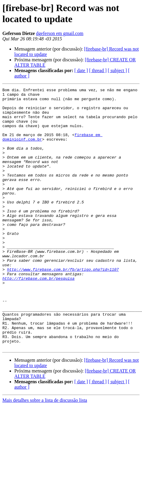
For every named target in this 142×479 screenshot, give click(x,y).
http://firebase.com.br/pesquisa (38, 317)
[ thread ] (98, 70)
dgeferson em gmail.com (60, 33)
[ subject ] (117, 70)
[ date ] (81, 70)
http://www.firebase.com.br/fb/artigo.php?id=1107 (63, 306)
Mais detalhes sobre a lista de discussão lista (44, 452)
